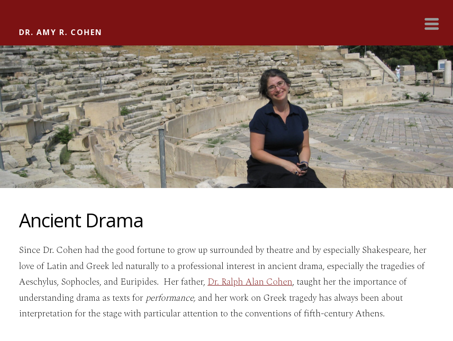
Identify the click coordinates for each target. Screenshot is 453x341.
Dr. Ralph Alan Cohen (250, 282)
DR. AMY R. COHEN (60, 32)
